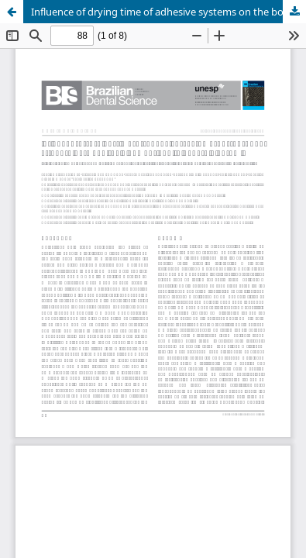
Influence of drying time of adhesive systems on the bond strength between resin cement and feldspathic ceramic (168, 12)
